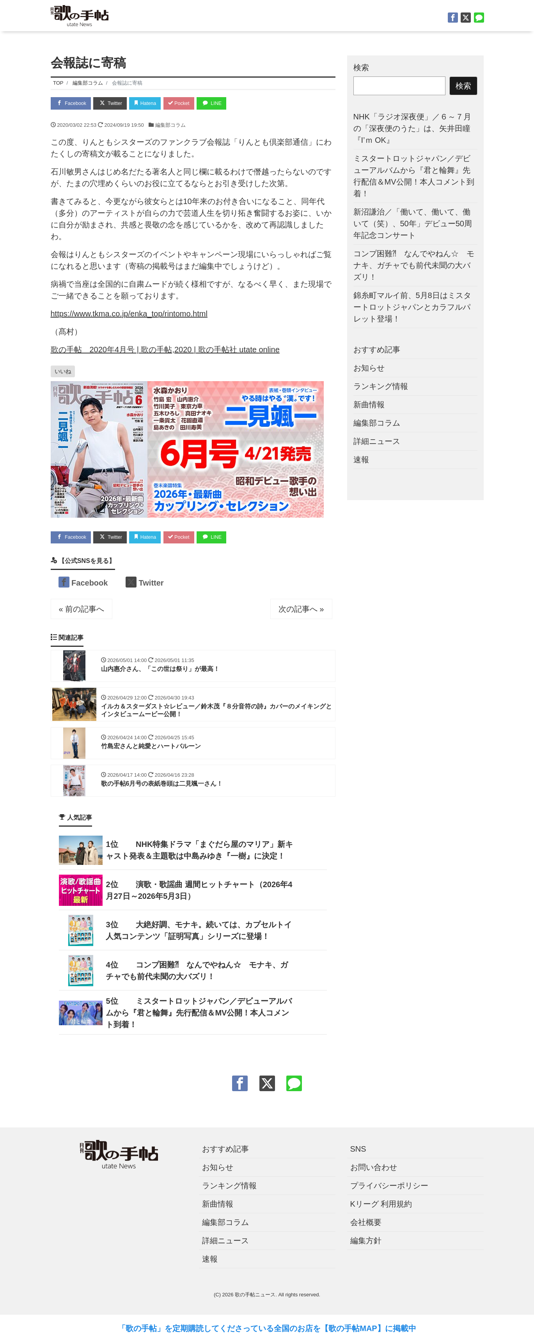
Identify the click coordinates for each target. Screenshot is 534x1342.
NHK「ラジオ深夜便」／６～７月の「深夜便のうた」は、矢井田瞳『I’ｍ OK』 (412, 128)
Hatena (148, 103)
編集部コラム (170, 125)
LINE (218, 103)
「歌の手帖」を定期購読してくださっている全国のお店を (219, 1328)
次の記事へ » (301, 609)
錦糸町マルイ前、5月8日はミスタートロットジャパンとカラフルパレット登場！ (412, 307)
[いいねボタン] (63, 371)
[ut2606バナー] (187, 448)
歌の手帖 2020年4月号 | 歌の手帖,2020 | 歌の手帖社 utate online (165, 349)
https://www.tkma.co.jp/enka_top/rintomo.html (129, 313)
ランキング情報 (380, 386)
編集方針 (365, 1243)
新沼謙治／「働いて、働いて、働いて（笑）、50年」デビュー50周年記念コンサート (412, 224)
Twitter (112, 103)
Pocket (184, 103)
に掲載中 (400, 1328)
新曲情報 (369, 404)
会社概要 (365, 1224)
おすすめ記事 (376, 349)
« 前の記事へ (82, 609)
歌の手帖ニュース (255, 1297)
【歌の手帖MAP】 (353, 1328)
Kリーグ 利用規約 (381, 1206)
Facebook (72, 103)
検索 (361, 67)
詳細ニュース (376, 441)
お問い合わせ (373, 1169)
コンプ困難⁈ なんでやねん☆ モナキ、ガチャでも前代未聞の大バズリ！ (413, 265)
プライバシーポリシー (389, 1188)
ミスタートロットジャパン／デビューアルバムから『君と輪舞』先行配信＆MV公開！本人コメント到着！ (199, 1015)
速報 (361, 459)
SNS (358, 1151)
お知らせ (369, 368)
